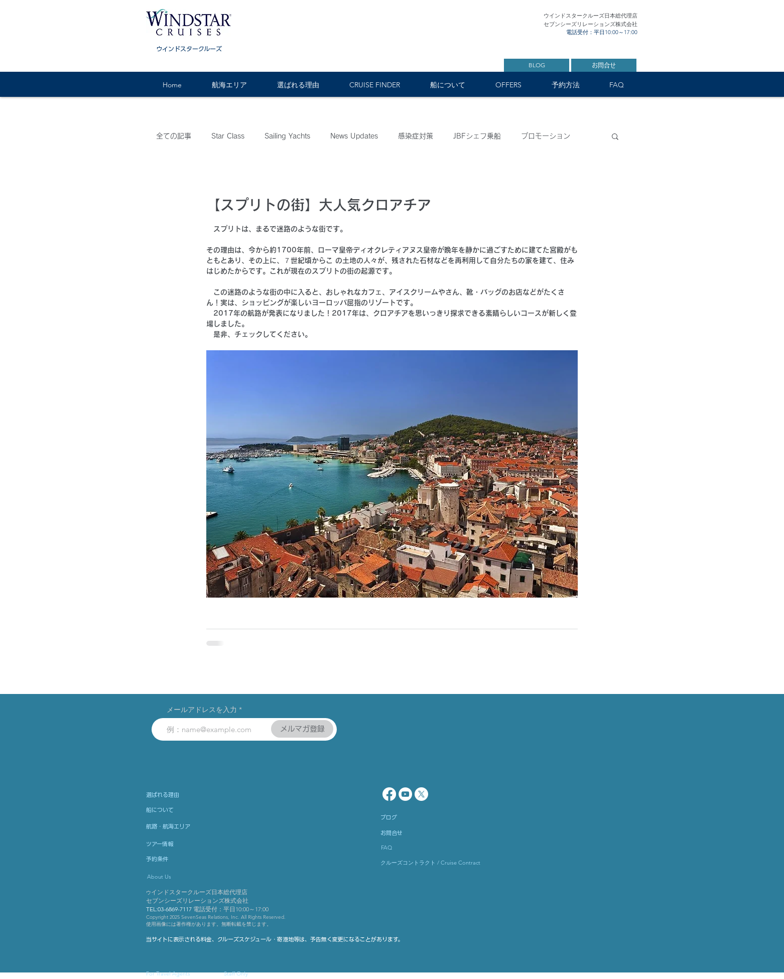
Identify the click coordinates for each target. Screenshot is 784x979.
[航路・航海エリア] (196, 826)
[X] (421, 794)
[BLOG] (536, 65)
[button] (229, 85)
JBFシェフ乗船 (477, 135)
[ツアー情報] (186, 844)
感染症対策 (415, 135)
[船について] (196, 809)
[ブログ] (420, 817)
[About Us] (191, 877)
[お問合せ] (603, 65)
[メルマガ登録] (302, 729)
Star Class (227, 135)
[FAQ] (410, 848)
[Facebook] (389, 794)
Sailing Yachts (287, 135)
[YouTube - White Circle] (405, 794)
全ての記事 (173, 135)
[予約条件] (186, 859)
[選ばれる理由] (190, 794)
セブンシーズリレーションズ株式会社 (197, 900)
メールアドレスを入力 (202, 709)
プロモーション (545, 135)
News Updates (354, 135)
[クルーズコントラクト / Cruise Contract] (430, 863)
